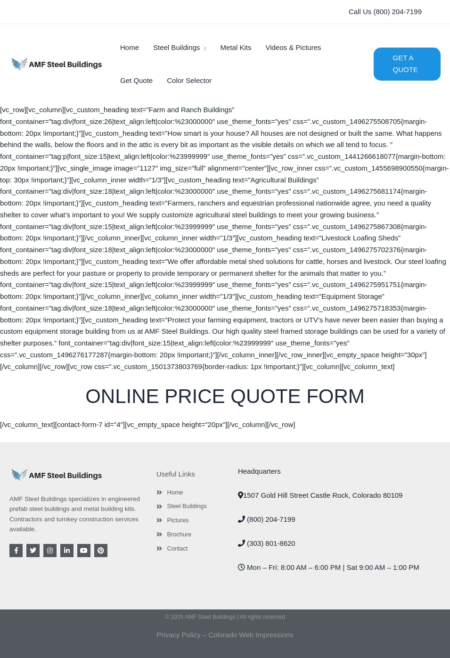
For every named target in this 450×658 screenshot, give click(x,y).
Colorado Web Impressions (251, 635)
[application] (203, 47)
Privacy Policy (178, 635)
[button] (385, 12)
